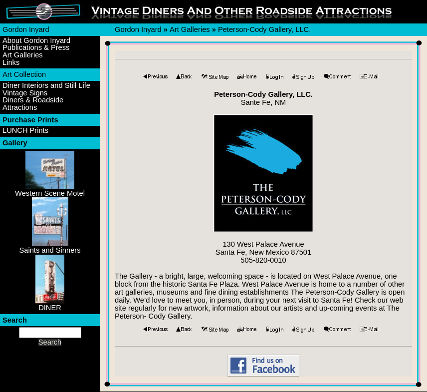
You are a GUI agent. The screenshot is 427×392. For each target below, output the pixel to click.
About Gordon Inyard (36, 40)
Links (10, 62)
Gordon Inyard (25, 29)
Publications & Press (35, 47)
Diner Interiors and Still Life (46, 85)
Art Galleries (22, 55)
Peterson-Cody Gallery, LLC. (264, 29)
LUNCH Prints (25, 130)
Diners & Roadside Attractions (32, 103)
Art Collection (24, 74)
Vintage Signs (24, 93)
